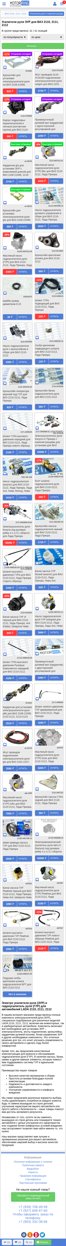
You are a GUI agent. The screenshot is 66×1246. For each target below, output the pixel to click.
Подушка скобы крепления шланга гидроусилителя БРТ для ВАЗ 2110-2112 (17, 983)
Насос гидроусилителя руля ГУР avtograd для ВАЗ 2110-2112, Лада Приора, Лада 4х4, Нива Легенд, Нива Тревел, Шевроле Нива (49, 621)
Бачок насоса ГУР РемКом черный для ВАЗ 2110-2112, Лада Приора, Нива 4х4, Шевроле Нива (17, 892)
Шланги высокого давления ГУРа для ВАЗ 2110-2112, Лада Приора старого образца (17, 576)
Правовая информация (33, 1175)
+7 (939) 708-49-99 (32, 1207)
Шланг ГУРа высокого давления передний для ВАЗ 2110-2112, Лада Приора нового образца (16, 441)
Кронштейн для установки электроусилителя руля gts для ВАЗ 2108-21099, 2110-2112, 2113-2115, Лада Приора (17, 215)
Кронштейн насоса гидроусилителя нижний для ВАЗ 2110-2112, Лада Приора (48, 531)
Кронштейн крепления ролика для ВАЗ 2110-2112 (48, 258)
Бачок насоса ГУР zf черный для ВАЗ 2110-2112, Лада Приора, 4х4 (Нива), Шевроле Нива (16, 621)
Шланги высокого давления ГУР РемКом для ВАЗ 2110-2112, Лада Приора (16, 937)
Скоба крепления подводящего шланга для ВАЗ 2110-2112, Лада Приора (47, 350)
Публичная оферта (33, 1165)
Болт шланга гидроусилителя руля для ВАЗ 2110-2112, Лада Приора (47, 485)
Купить (23, 91)
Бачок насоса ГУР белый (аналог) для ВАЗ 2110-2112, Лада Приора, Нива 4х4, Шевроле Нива (49, 576)
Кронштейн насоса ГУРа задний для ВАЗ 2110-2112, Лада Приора (49, 800)
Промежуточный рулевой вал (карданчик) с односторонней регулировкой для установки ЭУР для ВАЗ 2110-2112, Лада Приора (49, 124)
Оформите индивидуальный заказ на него (33, 1197)
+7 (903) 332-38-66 (32, 1221)
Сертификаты (33, 1179)
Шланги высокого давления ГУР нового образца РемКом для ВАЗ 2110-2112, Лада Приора (47, 937)
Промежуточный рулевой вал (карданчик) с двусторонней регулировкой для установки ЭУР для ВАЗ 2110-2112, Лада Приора (49, 666)
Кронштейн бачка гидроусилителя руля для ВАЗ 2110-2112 (47, 393)
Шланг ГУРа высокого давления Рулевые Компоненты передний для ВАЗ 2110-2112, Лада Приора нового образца (16, 667)
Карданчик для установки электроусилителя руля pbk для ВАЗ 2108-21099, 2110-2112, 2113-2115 (17, 712)
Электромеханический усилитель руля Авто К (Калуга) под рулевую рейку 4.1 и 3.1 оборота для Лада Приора (48, 847)
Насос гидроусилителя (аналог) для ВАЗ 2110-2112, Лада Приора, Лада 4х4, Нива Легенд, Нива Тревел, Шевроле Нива (17, 486)
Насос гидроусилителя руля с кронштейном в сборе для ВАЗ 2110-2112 (16, 350)
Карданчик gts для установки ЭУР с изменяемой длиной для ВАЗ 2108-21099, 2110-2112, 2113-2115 (17, 170)
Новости (33, 1172)
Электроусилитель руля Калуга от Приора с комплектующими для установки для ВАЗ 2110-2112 (48, 440)
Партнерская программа (33, 1182)
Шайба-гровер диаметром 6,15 (12, 302)
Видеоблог (33, 1168)
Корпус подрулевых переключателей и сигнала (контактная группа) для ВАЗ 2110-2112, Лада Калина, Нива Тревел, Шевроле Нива (17, 125)
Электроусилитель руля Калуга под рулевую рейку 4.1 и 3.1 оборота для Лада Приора (16, 531)
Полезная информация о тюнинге (33, 1161)
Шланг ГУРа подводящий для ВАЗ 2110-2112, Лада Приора (47, 305)
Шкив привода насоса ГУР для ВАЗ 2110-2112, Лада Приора (17, 845)
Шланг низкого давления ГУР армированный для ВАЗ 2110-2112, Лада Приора (49, 711)
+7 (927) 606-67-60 (32, 1210)
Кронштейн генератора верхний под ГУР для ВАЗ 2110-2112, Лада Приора (16, 396)
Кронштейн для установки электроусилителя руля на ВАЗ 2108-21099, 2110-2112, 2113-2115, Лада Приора (16, 80)
